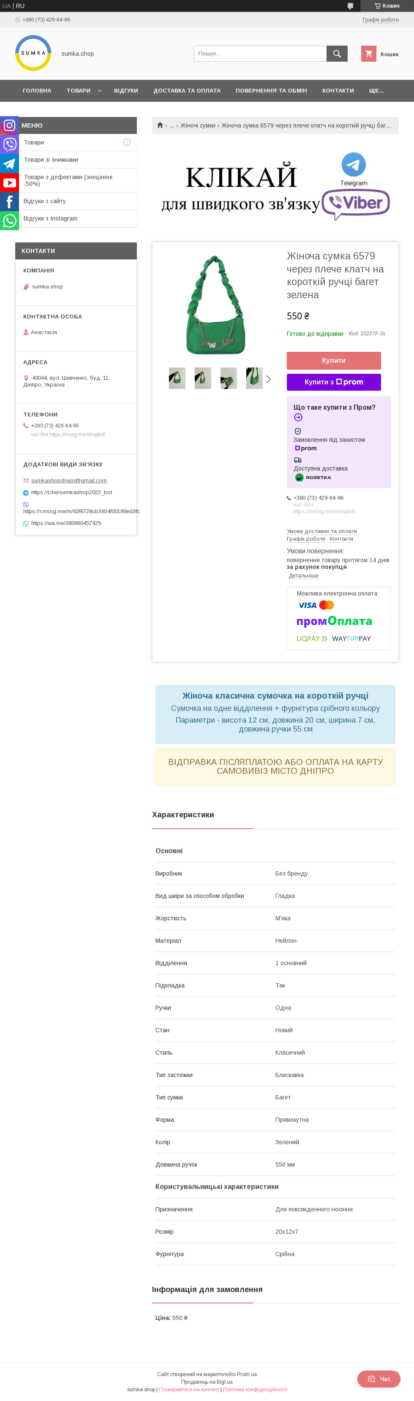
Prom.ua (247, 1374)
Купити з (334, 382)
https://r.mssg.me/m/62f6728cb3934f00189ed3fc (76, 511)
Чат (379, 1379)
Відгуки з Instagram (50, 218)
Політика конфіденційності (255, 1390)
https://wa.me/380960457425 (66, 523)
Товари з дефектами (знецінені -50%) (68, 180)
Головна (37, 90)
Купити (334, 360)
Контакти (338, 90)
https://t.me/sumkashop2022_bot (71, 492)
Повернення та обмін (271, 90)
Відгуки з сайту (45, 201)
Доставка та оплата (187, 90)
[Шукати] (337, 54)
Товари (78, 90)
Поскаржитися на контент (189, 1390)
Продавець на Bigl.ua (207, 1382)
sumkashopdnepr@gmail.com (69, 480)
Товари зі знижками (51, 159)
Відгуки (126, 90)
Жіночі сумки (197, 125)
